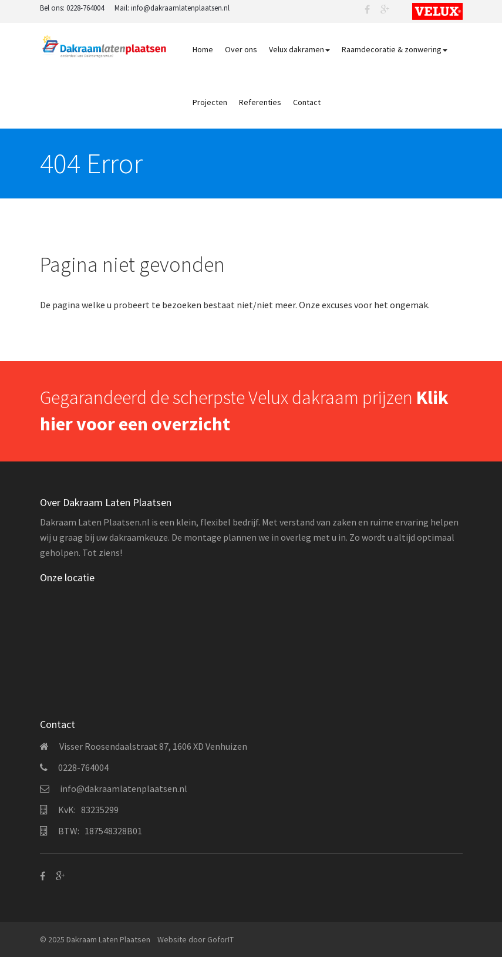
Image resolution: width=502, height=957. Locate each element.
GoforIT (220, 939)
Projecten (210, 102)
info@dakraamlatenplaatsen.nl (180, 8)
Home (203, 49)
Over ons (241, 49)
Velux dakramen (299, 49)
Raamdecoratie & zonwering (394, 49)
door (196, 939)
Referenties (260, 102)
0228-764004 (85, 8)
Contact (307, 102)
